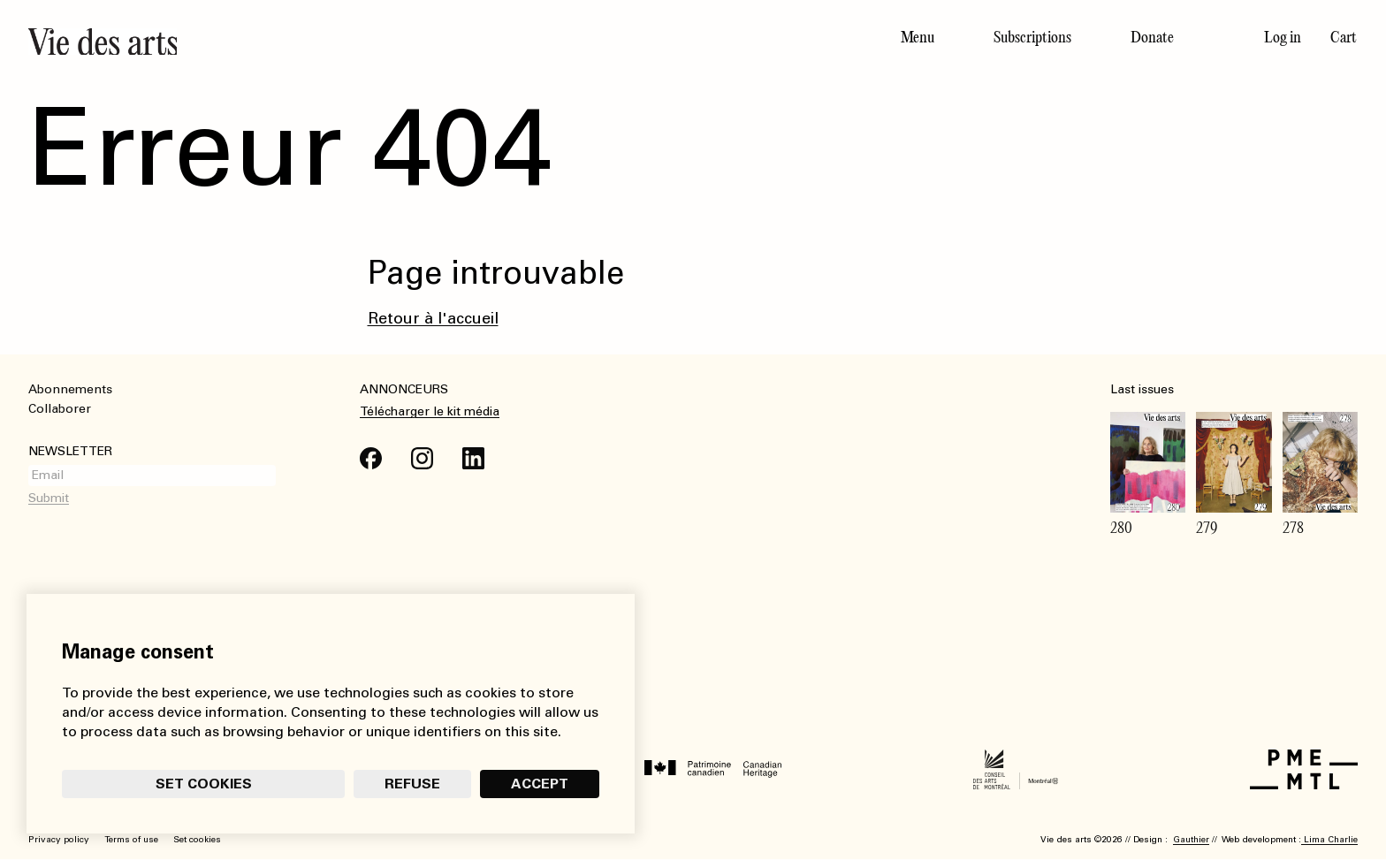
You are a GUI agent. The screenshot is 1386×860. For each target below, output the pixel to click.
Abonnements (70, 389)
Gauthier (1191, 839)
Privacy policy (58, 839)
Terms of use (131, 839)
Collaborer (59, 408)
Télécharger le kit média (429, 411)
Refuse (412, 783)
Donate (1152, 37)
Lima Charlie (1329, 839)
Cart (1343, 37)
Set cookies (204, 783)
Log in (1282, 37)
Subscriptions (1032, 37)
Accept (539, 783)
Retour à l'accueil (433, 318)
